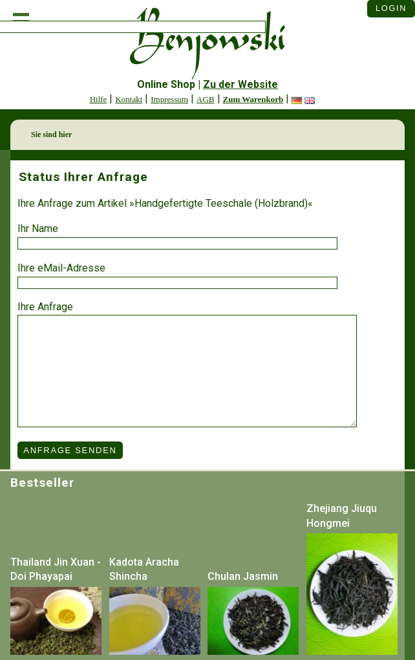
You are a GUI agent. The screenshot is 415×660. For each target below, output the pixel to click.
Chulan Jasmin (243, 576)
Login (391, 8)
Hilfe (98, 99)
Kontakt (128, 99)
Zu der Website (240, 84)
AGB (205, 99)
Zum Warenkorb (253, 99)
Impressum (169, 99)
